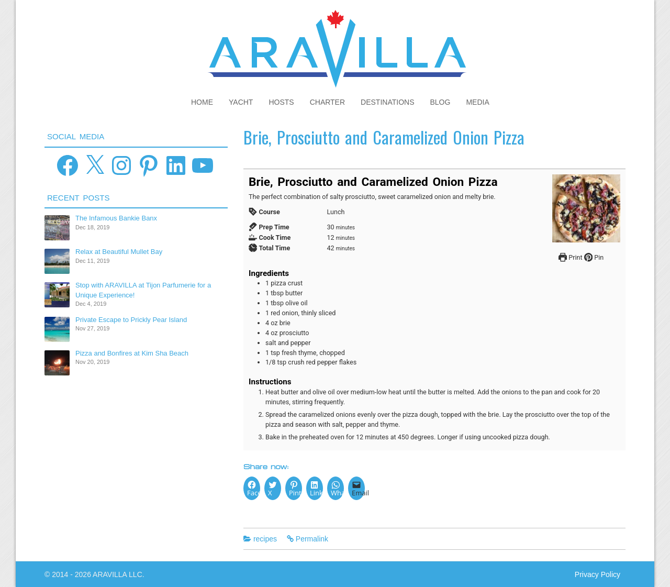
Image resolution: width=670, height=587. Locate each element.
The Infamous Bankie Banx (116, 218)
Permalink (312, 539)
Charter (327, 102)
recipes (265, 539)
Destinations (387, 102)
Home (202, 102)
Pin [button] (594, 257)
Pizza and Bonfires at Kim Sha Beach (131, 353)
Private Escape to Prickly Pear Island (131, 320)
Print (571, 257)
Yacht (241, 102)
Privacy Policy (597, 574)
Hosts (281, 102)
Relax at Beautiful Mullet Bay (118, 252)
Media (477, 102)
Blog (440, 102)
